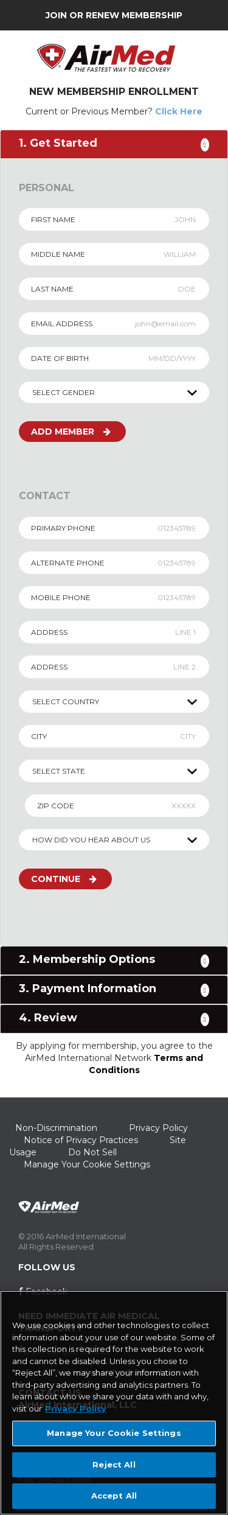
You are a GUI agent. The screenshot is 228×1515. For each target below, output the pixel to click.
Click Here (178, 111)
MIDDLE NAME (58, 254)
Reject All (113, 1464)
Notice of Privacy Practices (81, 1140)
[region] (114, 1402)
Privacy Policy (158, 1127)
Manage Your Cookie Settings (87, 1164)
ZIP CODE (55, 805)
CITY (39, 736)
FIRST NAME (53, 219)
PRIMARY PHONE (63, 528)
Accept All (114, 1495)
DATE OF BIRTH (60, 358)
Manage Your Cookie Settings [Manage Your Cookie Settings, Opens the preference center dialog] (114, 1433)
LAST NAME (52, 288)
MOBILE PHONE (61, 597)
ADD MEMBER (71, 431)
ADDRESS (49, 632)
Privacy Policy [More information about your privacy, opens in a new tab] (75, 1408)
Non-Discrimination (56, 1127)
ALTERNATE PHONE (68, 562)
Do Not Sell (92, 1152)
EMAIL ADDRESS (61, 323)
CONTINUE (64, 878)
